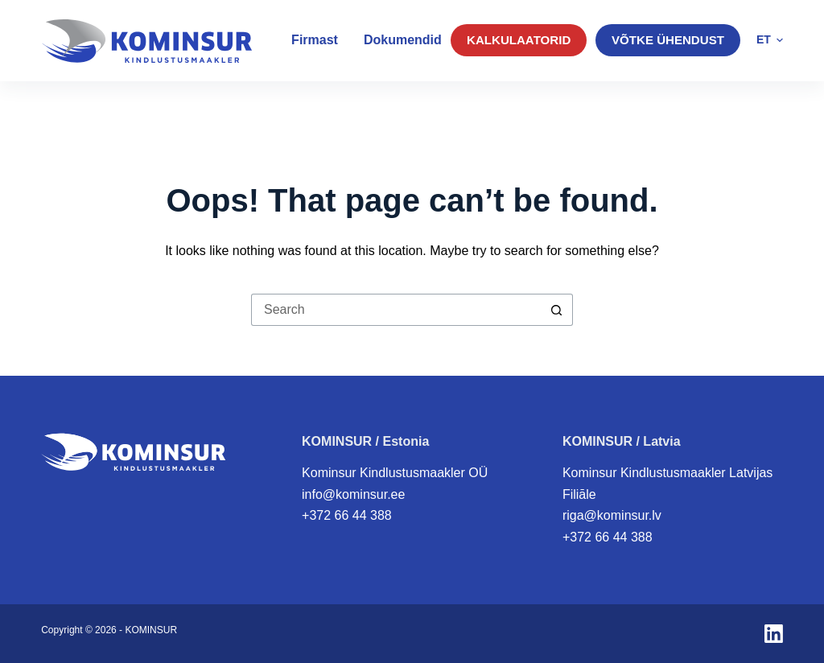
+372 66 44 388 (347, 515)
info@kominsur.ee (353, 494)
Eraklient (196, 104)
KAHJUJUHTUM (720, 104)
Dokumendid (403, 40)
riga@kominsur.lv (611, 515)
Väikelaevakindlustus (341, 103)
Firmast (314, 40)
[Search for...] (396, 310)
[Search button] (557, 310)
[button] (769, 40)
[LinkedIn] (773, 633)
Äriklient (86, 104)
